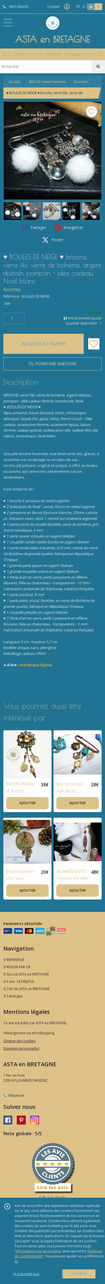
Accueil (14, 81)
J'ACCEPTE (79, 1273)
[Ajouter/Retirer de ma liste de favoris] (93, 343)
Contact (53, 6)
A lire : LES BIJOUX (18, 981)
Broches (81, 81)
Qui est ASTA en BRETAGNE (26, 974)
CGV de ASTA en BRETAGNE (26, 988)
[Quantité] (13, 318)
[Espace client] (67, 6)
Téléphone (14, 1095)
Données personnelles (21, 1048)
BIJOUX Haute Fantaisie (47, 81)
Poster (52, 240)
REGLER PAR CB (16, 967)
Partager (34, 227)
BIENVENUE (13, 959)
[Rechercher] (98, 66)
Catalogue (13, 996)
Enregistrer (69, 227)
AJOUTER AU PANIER (44, 344)
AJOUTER (27, 802)
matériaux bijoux (35, 665)
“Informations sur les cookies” (38, 1251)
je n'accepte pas (26, 1273)
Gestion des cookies (19, 1041)
